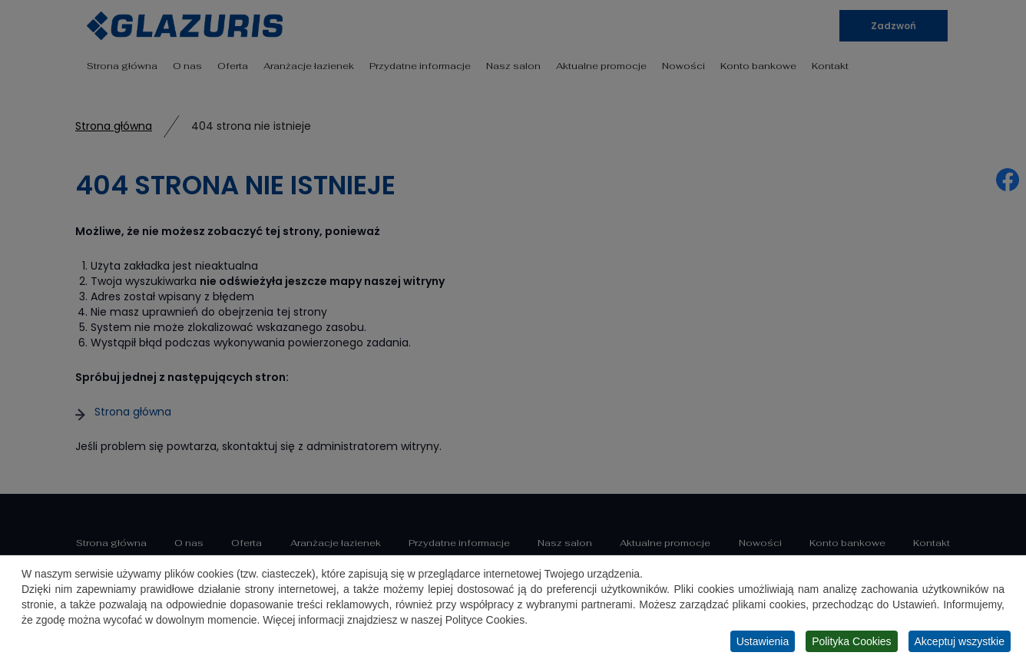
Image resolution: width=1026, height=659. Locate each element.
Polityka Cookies (852, 642)
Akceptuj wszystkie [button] (959, 642)
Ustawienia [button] (762, 642)
